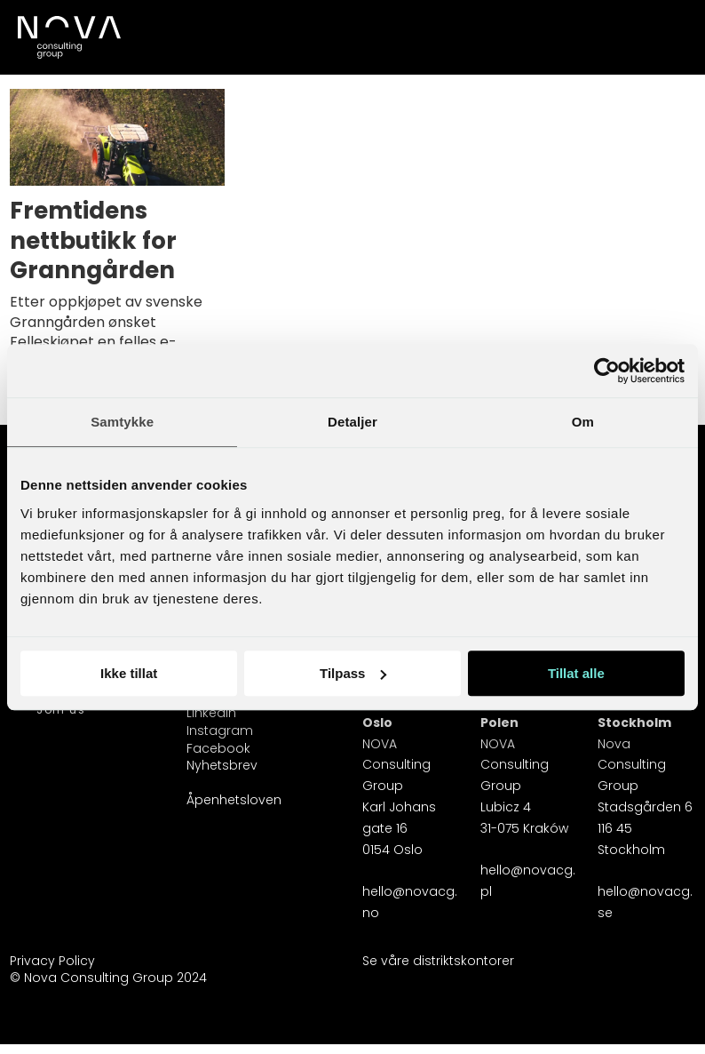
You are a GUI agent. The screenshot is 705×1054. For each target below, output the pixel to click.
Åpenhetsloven (233, 800)
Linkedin (211, 713)
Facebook (218, 748)
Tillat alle (576, 673)
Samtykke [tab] (122, 421)
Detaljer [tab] (352, 421)
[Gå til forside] (67, 37)
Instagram (219, 730)
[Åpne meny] (672, 27)
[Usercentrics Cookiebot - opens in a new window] (607, 370)
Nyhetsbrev (221, 765)
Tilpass (353, 673)
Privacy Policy (52, 961)
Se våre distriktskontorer (438, 961)
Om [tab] (583, 421)
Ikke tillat (128, 673)
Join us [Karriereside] (60, 709)
